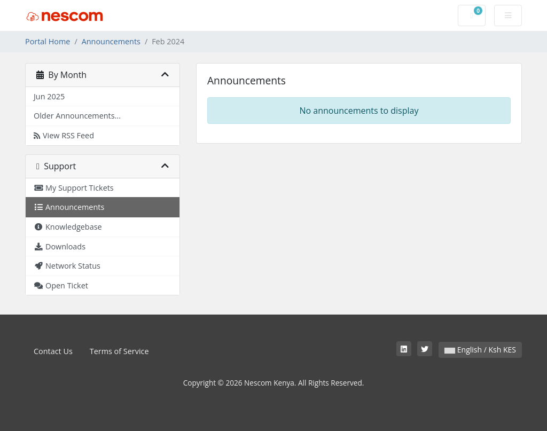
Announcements (111, 41)
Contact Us (53, 351)
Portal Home (47, 41)
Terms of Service (119, 351)
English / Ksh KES (480, 349)
